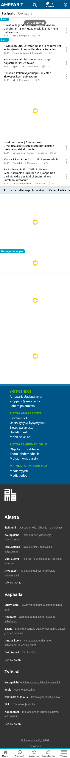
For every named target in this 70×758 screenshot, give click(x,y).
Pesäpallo (24, 35)
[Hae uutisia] (35, 4)
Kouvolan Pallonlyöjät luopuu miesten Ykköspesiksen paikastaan (27, 74)
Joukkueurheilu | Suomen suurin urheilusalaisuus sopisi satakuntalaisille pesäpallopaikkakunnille (29, 145)
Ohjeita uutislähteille (24, 449)
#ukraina (38, 190)
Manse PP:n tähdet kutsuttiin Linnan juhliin (31, 159)
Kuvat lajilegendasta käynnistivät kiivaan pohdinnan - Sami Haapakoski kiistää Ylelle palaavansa (31, 28)
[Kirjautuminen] (65, 4)
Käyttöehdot (18, 418)
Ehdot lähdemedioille (25, 454)
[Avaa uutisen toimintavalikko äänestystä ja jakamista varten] (66, 30)
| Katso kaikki (58, 190)
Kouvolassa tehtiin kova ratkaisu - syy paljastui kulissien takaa (27, 61)
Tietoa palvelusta (22, 428)
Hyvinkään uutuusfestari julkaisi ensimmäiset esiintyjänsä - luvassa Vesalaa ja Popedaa (32, 47)
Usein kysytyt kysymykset (28, 423)
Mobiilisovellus (20, 437)
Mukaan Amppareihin (25, 458)
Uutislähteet (18, 432)
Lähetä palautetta (22, 406)
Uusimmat (35, 13)
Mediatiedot (18, 475)
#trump (24, 190)
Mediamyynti (19, 471)
